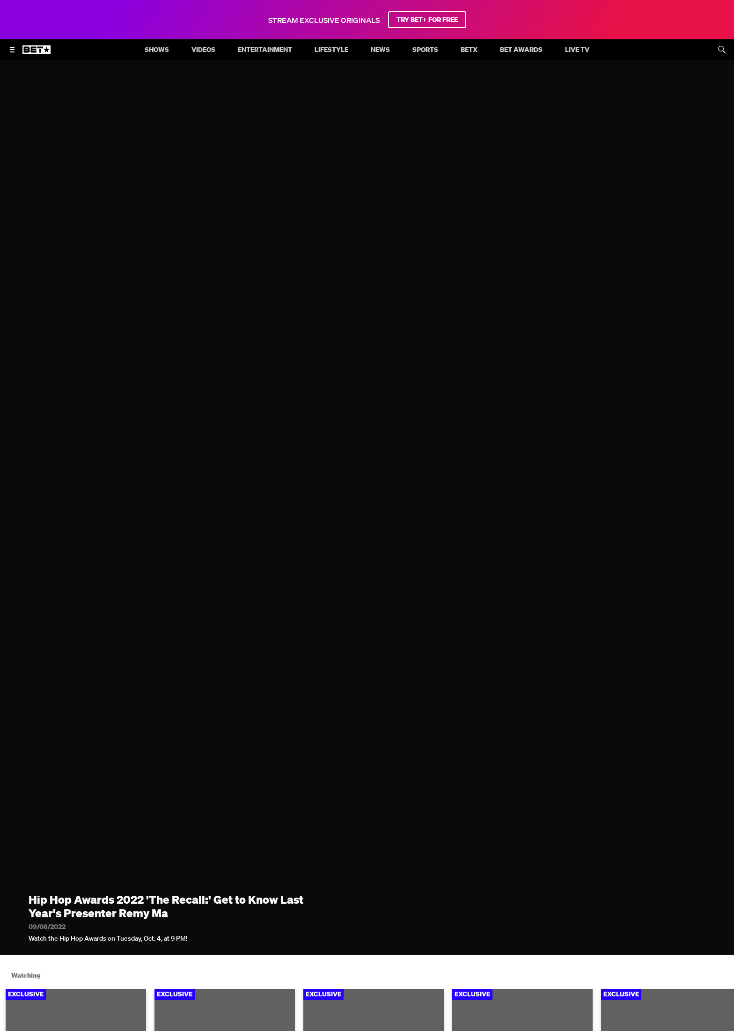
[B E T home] (36, 53)
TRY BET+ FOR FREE (427, 19)
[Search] (722, 49)
